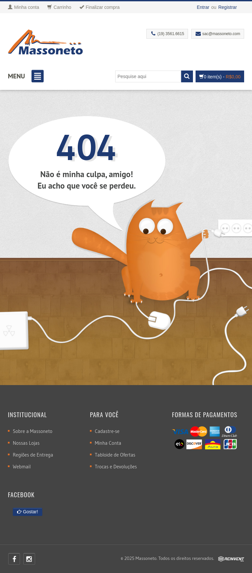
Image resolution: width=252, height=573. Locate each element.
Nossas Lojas (26, 443)
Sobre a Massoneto (32, 431)
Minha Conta (108, 443)
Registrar (227, 7)
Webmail (22, 466)
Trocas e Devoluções (116, 466)
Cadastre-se (107, 431)
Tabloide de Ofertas (115, 455)
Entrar (203, 7)
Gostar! (27, 511)
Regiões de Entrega (33, 455)
